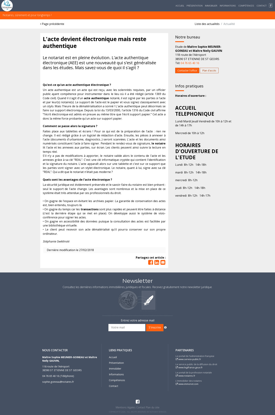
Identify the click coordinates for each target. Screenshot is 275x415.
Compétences (246, 5)
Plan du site (152, 407)
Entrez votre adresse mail (137, 320)
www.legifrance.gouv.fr (189, 367)
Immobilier (211, 5)
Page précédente (52, 24)
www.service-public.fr (188, 359)
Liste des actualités (207, 24)
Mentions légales (126, 407)
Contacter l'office (187, 70)
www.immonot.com (187, 384)
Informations (228, 5)
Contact (262, 5)
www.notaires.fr (185, 375)
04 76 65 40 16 (190, 63)
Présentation (195, 5)
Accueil (180, 5)
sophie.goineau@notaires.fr (58, 381)
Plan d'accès (209, 70)
